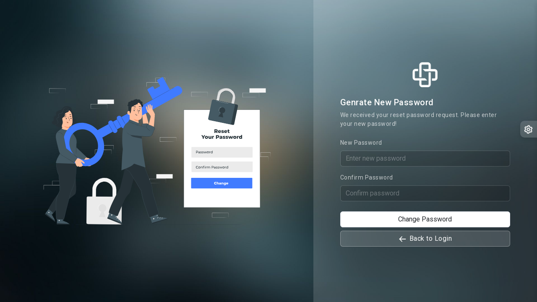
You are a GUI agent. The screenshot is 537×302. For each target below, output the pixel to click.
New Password (361, 142)
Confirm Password (366, 177)
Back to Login (425, 238)
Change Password (425, 219)
